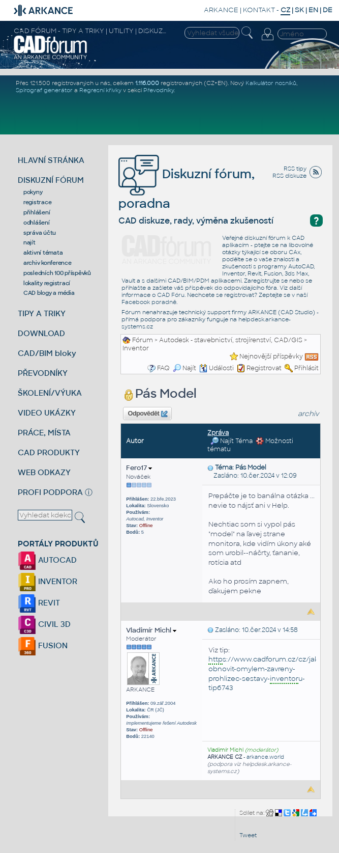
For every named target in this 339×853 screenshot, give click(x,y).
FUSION (43, 645)
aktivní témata (43, 252)
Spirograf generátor (44, 90)
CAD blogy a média (49, 292)
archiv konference (47, 262)
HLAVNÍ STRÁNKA (51, 160)
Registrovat (264, 368)
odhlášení (36, 222)
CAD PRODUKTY (49, 452)
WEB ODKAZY (44, 472)
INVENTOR (47, 581)
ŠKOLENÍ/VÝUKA (50, 393)
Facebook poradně (148, 302)
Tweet (248, 835)
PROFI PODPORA (50, 492)
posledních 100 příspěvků (57, 273)
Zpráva (218, 433)
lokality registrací (46, 283)
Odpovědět (148, 414)
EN (313, 10)
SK (299, 10)
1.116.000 (147, 83)
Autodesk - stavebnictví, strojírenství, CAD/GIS (230, 340)
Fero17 (139, 467)
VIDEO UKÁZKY (47, 413)
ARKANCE (221, 10)
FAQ (163, 368)
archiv (308, 413)
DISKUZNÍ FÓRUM (51, 180)
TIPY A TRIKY (42, 313)
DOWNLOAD (41, 333)
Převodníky (158, 90)
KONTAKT (259, 10)
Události (216, 368)
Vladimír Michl (151, 630)
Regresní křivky (100, 90)
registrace (37, 202)
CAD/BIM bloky (47, 353)
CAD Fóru (170, 294)
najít (29, 242)
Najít (184, 368)
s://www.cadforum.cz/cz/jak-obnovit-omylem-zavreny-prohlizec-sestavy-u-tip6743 (264, 673)
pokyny (33, 192)
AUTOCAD (47, 560)
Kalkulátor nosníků (270, 83)
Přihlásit (306, 368)
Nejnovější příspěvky (271, 356)
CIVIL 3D (44, 624)
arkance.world (265, 757)
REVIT (39, 603)
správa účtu (39, 232)
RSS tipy (295, 168)
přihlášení (36, 212)
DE (327, 10)
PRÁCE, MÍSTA (44, 432)
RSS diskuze (289, 175)
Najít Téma (231, 441)
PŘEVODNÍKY (43, 373)
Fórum (142, 340)
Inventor (135, 348)
